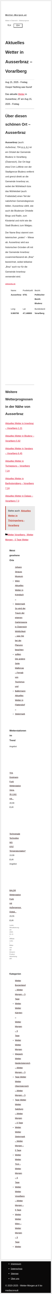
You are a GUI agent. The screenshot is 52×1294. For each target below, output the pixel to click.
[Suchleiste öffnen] (9, 25)
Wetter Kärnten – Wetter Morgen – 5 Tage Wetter (18, 1024)
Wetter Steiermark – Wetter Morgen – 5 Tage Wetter (20, 1143)
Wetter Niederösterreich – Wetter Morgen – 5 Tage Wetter (22, 1067)
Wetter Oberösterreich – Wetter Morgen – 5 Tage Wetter (22, 1090)
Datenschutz (16, 1268)
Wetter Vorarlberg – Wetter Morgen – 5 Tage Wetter (20, 1203)
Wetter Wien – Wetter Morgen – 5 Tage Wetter (18, 1233)
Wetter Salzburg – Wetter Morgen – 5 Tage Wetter (19, 1115)
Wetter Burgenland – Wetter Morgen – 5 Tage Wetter (20, 992)
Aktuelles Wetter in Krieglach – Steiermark (20, 594)
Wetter (21, 94)
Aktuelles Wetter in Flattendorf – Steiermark (20, 704)
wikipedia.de (10, 284)
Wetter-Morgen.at (16, 15)
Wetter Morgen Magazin (19, 1049)
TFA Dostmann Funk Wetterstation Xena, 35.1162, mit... (15, 786)
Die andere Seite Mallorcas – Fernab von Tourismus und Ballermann (20, 675)
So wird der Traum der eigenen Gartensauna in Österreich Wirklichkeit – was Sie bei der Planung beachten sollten (21, 631)
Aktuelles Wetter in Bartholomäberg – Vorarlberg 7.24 (19, 483)
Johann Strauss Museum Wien (19, 574)
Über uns (15, 1278)
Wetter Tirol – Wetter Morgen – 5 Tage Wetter (18, 1173)
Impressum (16, 1264)
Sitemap (14, 1273)
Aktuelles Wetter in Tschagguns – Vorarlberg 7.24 (17, 466)
